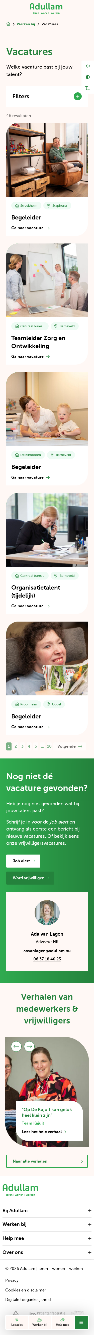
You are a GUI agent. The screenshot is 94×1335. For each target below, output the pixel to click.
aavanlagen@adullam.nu (47, 952)
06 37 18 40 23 (47, 959)
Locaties (17, 1322)
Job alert (24, 861)
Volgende (69, 746)
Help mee (63, 1322)
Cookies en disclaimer (25, 1290)
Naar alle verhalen (48, 1161)
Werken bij (40, 1322)
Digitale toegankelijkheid (28, 1299)
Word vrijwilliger (31, 878)
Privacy (12, 1280)
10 (49, 746)
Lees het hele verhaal (44, 1132)
